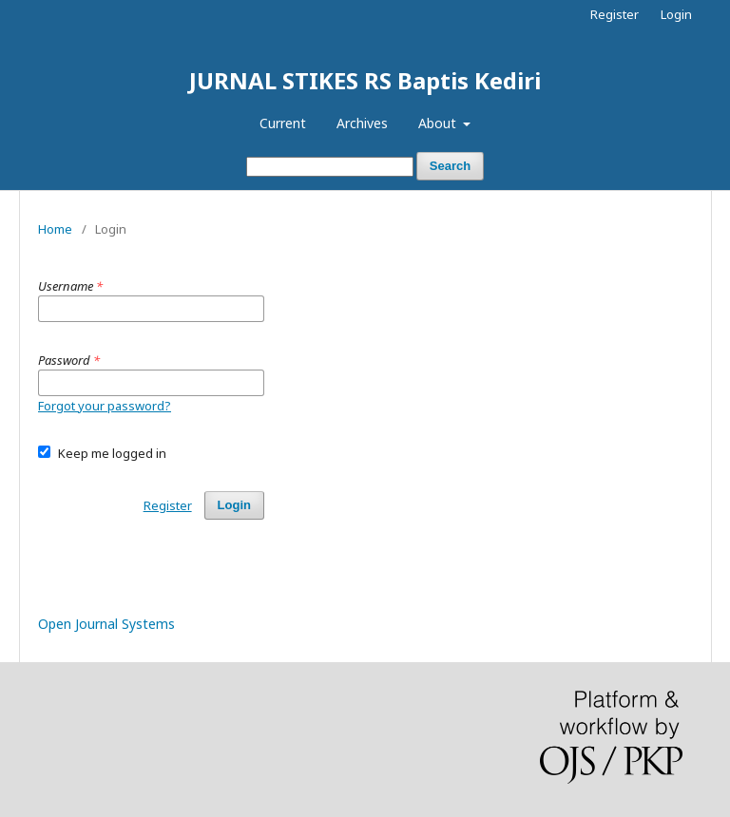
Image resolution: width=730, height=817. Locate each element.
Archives (362, 123)
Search (450, 166)
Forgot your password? (104, 405)
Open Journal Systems (106, 624)
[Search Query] (329, 167)
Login (676, 14)
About (439, 123)
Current (282, 123)
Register (614, 14)
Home (55, 229)
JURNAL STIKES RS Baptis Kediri (365, 80)
